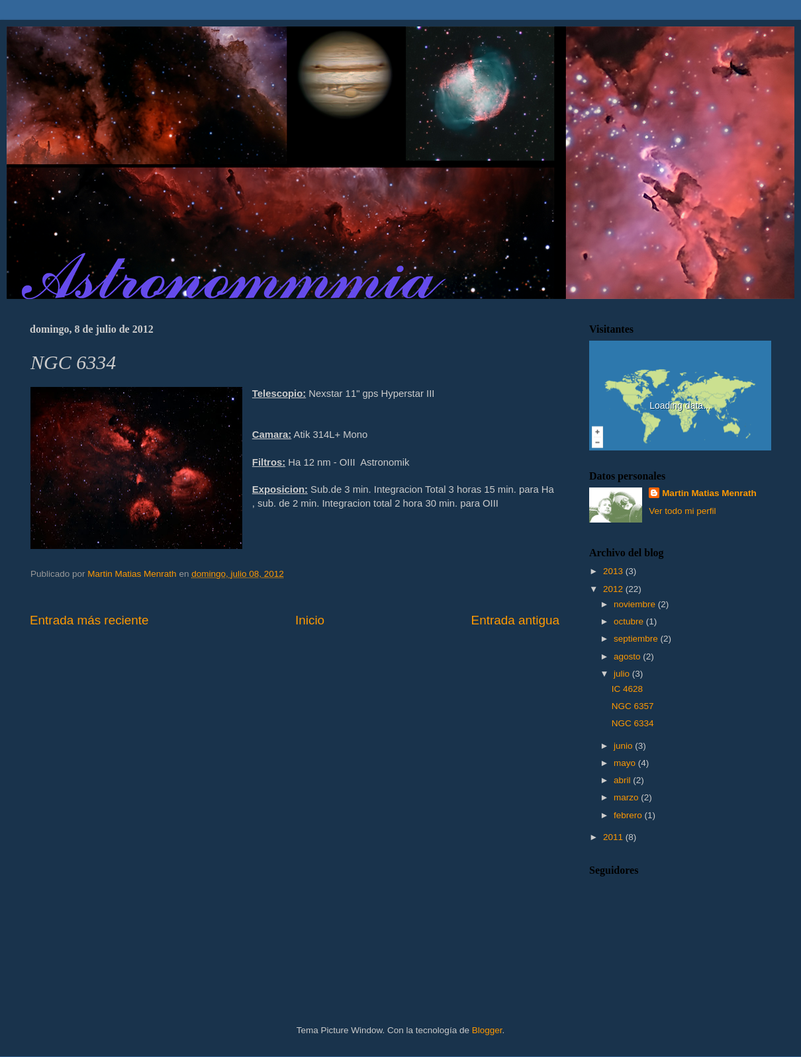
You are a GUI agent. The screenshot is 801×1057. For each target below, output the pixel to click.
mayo (626, 763)
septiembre (637, 639)
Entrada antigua (515, 620)
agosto (628, 656)
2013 (614, 571)
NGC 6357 (633, 706)
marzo (627, 797)
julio (623, 674)
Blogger (487, 1030)
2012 (614, 589)
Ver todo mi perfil (682, 511)
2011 (614, 837)
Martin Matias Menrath (709, 493)
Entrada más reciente (89, 620)
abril (623, 780)
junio (624, 746)
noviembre (636, 604)
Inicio (309, 620)
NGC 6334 (633, 723)
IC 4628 (627, 689)
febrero (629, 815)
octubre (630, 621)
